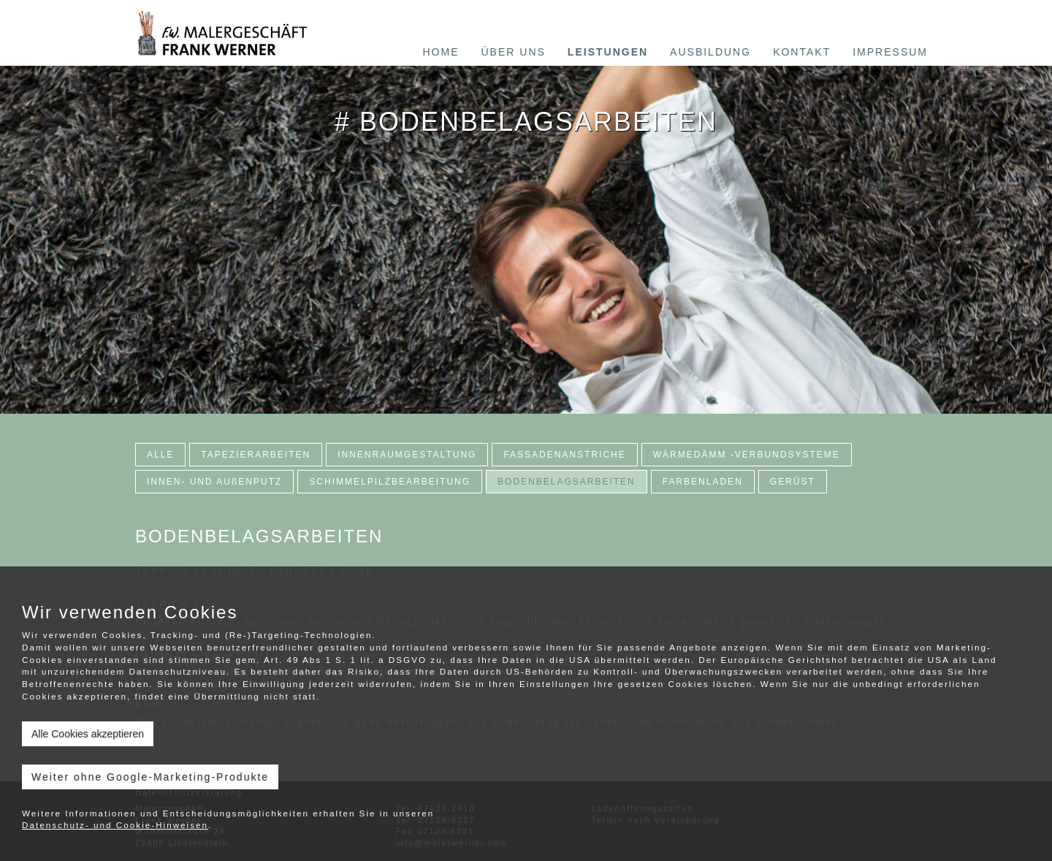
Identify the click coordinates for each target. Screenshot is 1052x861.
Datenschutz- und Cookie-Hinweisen (115, 825)
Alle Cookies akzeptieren (87, 734)
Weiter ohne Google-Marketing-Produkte (150, 777)
